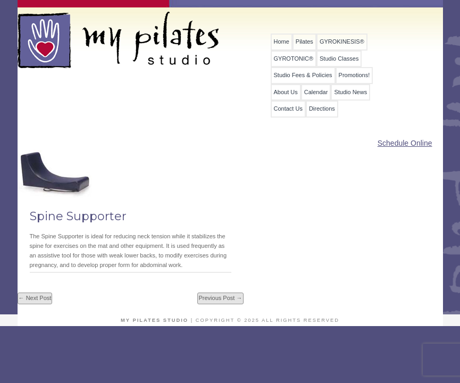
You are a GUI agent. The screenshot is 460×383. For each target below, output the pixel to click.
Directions (322, 109)
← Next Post (35, 298)
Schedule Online (405, 143)
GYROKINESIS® (342, 42)
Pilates (304, 42)
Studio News (350, 92)
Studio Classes (339, 59)
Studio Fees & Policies (303, 75)
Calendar (316, 92)
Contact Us (288, 109)
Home (281, 42)
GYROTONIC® (294, 59)
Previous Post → (220, 298)
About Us (286, 92)
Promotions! (354, 75)
